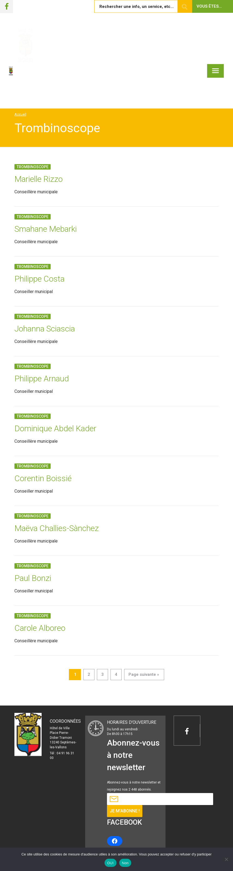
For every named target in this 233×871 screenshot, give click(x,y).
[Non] (226, 859)
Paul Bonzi (32, 578)
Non (125, 863)
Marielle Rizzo (38, 179)
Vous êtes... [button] (209, 6)
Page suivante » (143, 674)
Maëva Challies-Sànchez (56, 528)
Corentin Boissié (43, 478)
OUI (110, 863)
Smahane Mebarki (45, 229)
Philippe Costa (39, 279)
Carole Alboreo (39, 628)
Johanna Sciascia (44, 328)
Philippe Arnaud (41, 378)
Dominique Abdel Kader (55, 428)
